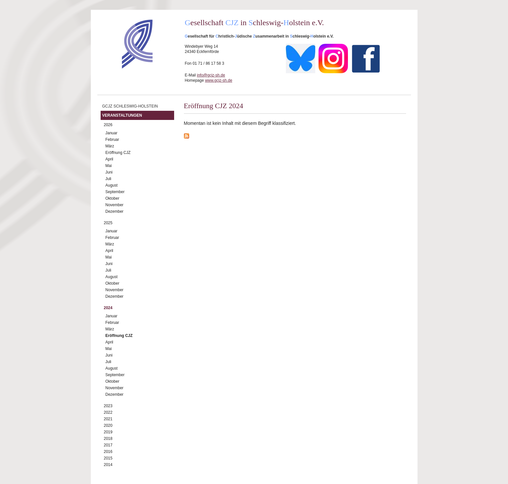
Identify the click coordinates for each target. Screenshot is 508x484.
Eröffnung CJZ (118, 152)
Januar (112, 133)
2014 (108, 464)
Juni (109, 172)
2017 (108, 445)
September (115, 192)
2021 (108, 419)
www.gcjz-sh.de (218, 80)
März (110, 146)
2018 (108, 438)
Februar (112, 139)
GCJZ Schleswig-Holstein (130, 106)
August (112, 185)
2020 (108, 425)
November (114, 205)
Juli (108, 178)
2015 (108, 458)
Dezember (114, 211)
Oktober (113, 198)
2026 (108, 125)
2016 (108, 451)
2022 (108, 412)
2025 (108, 223)
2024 (108, 308)
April (109, 159)
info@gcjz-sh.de (211, 75)
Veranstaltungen (122, 115)
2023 (108, 406)
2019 (108, 432)
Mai (109, 165)
